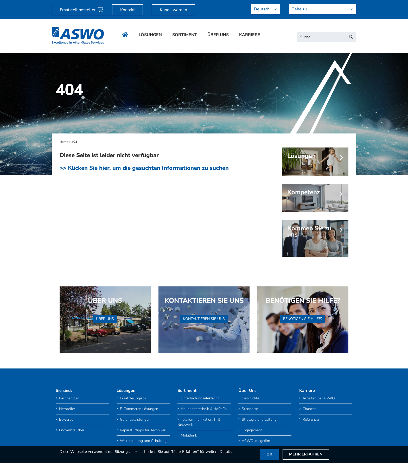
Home (64, 142)
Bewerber (65, 419)
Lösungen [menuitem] (150, 35)
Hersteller (65, 408)
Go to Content (20, 3)
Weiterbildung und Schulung (142, 440)
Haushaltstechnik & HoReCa (202, 408)
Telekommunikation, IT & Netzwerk (198, 422)
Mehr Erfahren (306, 454)
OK (269, 454)
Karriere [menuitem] (249, 35)
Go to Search (65, 3)
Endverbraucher (70, 430)
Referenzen (309, 419)
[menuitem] (20, 2)
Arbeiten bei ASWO (317, 398)
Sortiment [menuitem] (184, 35)
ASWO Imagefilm (254, 440)
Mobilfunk (187, 435)
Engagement (250, 430)
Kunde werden (173, 10)
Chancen (307, 408)
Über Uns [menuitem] (218, 35)
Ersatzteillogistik (131, 398)
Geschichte (248, 398)
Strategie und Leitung (257, 419)
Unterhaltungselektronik (198, 398)
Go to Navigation (43, 3)
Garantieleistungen (133, 419)
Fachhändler (67, 398)
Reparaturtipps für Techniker (141, 430)
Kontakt (127, 10)
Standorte (248, 408)
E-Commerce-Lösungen (137, 408)
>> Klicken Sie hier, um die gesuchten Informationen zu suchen (144, 168)
